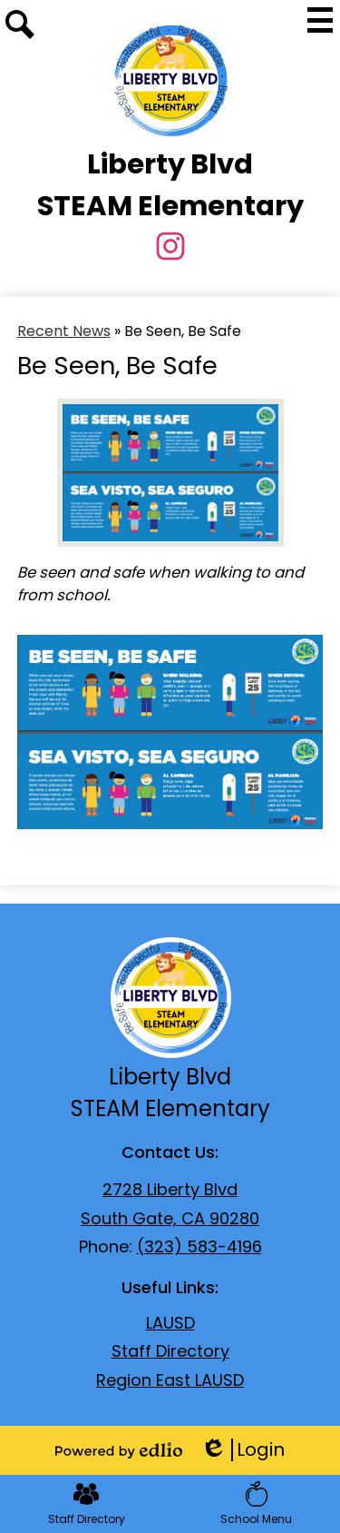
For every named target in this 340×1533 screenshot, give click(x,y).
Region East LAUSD (170, 1380)
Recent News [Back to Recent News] (64, 331)
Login (242, 1450)
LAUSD (170, 1322)
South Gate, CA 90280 (170, 1218)
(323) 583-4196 (199, 1246)
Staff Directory (170, 1351)
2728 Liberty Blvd (170, 1189)
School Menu (256, 1504)
